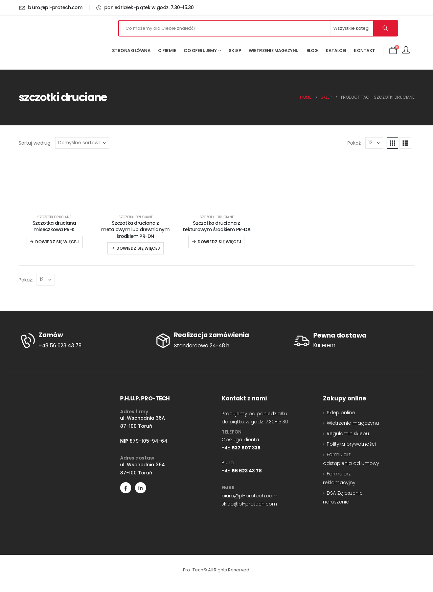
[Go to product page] (54, 204)
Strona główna (131, 50)
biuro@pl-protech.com (249, 495)
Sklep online (341, 412)
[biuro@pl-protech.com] (52, 7)
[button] (392, 143)
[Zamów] (81, 340)
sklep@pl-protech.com (249, 503)
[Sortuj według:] (82, 143)
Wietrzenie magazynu (274, 50)
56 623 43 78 (247, 470)
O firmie (167, 50)
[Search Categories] (352, 28)
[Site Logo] (57, 42)
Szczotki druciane (54, 217)
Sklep (235, 50)
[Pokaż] (374, 143)
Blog (312, 50)
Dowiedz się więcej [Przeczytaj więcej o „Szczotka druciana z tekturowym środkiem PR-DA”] (219, 242)
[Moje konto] (406, 50)
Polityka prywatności (351, 444)
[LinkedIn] (140, 487)
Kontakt (364, 50)
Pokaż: (354, 143)
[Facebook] (125, 487)
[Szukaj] (385, 28)
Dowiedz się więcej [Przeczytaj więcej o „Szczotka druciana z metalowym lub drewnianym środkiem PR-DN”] (138, 248)
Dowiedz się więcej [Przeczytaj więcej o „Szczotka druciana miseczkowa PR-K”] (57, 242)
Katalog (336, 50)
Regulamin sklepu (348, 433)
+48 (241, 447)
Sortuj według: (35, 143)
